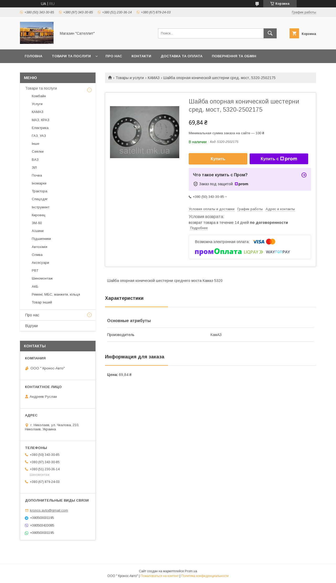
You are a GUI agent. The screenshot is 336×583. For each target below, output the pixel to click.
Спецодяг (40, 199)
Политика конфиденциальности (205, 576)
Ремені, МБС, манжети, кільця (56, 294)
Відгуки (31, 326)
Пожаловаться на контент (159, 576)
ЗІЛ (34, 167)
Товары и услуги (130, 78)
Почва (37, 175)
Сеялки (38, 151)
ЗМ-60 (37, 223)
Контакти (141, 56)
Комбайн (39, 96)
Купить (218, 159)
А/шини (38, 231)
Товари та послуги (71, 56)
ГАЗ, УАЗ (39, 136)
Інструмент (40, 207)
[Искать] (270, 33)
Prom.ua (191, 571)
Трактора (39, 191)
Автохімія (39, 247)
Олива (37, 255)
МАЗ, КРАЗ (40, 120)
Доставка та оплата (181, 56)
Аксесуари (40, 263)
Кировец (38, 215)
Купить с (279, 159)
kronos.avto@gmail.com (49, 510)
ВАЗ (35, 160)
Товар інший (42, 302)
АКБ (35, 286)
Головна (33, 56)
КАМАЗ (154, 78)
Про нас (114, 56)
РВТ (35, 270)
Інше (35, 144)
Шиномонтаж (42, 278)
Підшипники (41, 239)
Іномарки (39, 183)
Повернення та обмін (234, 56)
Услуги (37, 104)
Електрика (40, 128)
